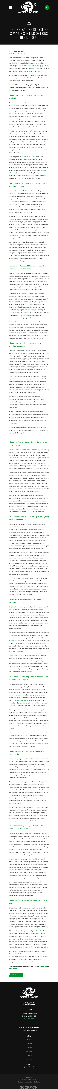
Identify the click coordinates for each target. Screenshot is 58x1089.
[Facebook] (29, 1067)
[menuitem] (20, 1082)
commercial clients (36, 538)
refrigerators (23, 294)
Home (29, 1039)
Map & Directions (29, 1019)
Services (29, 1051)
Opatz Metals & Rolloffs (30, 157)
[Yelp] (33, 1067)
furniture (26, 312)
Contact (29, 1059)
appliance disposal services (32, 307)
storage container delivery (25, 700)
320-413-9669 (29, 1004)
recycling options (33, 68)
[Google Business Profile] (24, 1067)
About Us (29, 1043)
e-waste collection (36, 281)
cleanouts (24, 150)
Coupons (29, 1047)
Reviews (29, 1055)
